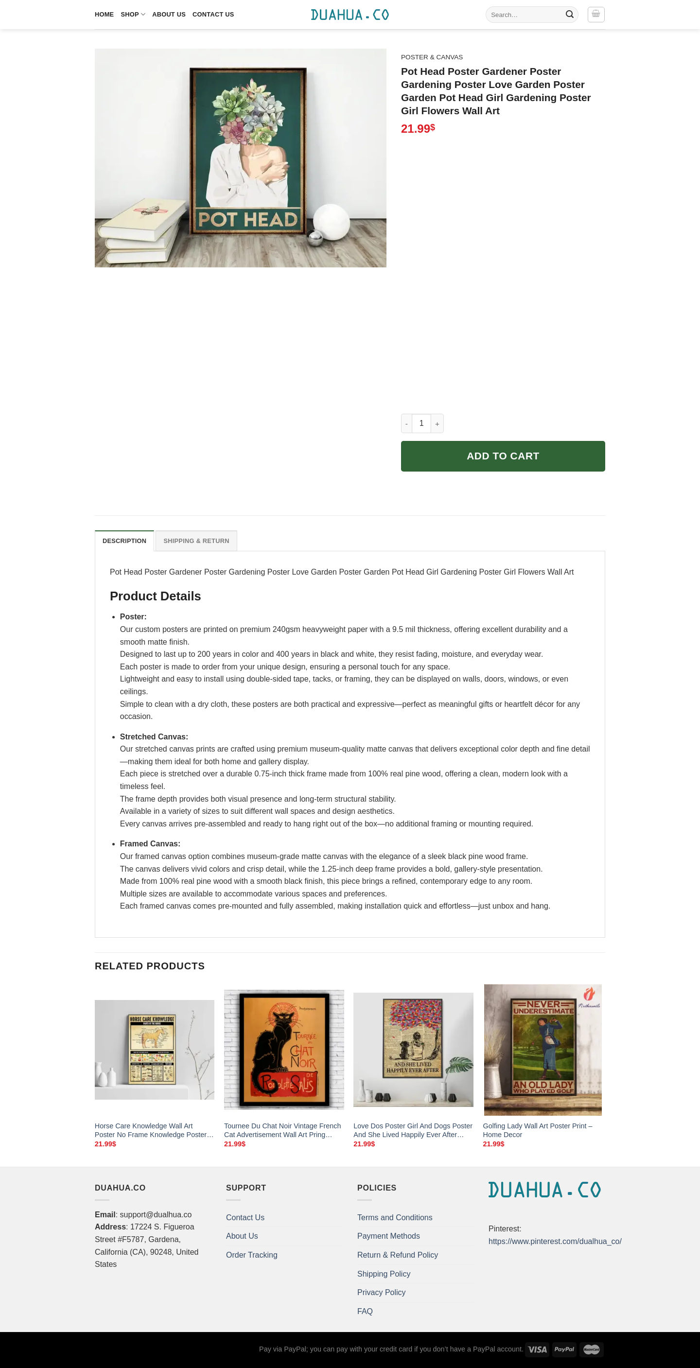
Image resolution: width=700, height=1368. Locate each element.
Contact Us (213, 14)
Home (104, 14)
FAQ (365, 1311)
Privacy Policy (381, 1292)
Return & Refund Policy (397, 1255)
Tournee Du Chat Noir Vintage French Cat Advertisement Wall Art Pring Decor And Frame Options (282, 1131)
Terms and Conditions (395, 1217)
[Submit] (569, 14)
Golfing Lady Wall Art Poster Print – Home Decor (538, 1130)
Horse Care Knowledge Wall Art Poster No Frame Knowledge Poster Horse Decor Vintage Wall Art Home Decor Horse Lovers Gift (151, 1131)
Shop (133, 14)
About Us (169, 14)
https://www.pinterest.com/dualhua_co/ (555, 1241)
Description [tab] (124, 540)
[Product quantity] (421, 423)
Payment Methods (388, 1236)
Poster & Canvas (432, 57)
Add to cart (503, 455)
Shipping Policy (383, 1274)
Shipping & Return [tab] (196, 540)
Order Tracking (252, 1255)
